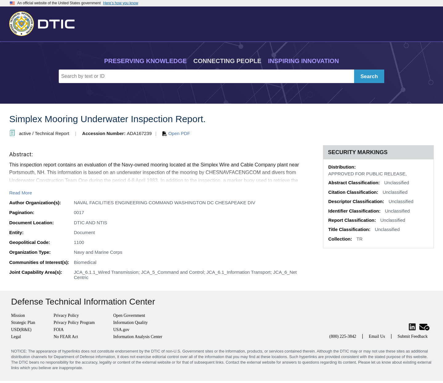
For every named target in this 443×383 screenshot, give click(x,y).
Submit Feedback (412, 336)
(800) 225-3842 (342, 336)
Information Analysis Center (137, 336)
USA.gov (121, 329)
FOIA (59, 329)
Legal (16, 336)
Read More (20, 192)
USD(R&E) (21, 329)
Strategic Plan (23, 322)
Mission (18, 315)
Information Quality (130, 322)
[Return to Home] (44, 22)
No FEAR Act (66, 336)
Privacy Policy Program (74, 322)
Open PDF (176, 133)
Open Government (129, 315)
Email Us (377, 336)
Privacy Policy (66, 315)
